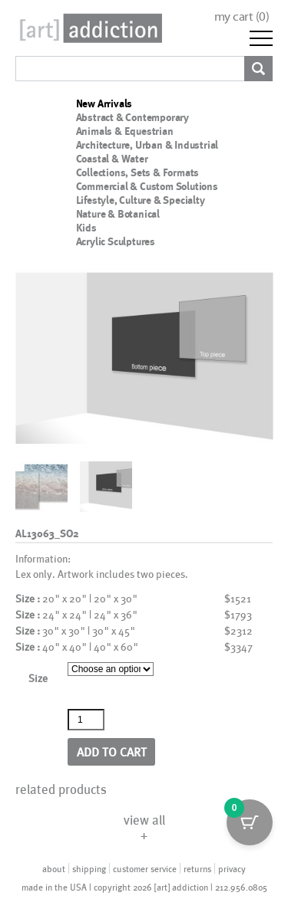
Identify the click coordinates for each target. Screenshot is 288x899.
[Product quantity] (86, 719)
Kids (86, 227)
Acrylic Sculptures (115, 241)
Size (38, 677)
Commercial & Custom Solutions (147, 186)
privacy (232, 868)
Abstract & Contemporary (132, 117)
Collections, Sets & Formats (138, 172)
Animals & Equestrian (125, 131)
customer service (145, 868)
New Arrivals (104, 103)
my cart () (242, 16)
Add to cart (112, 751)
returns (197, 868)
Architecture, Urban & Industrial (147, 145)
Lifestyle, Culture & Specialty (140, 200)
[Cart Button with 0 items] (250, 822)
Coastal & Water (112, 159)
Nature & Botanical (118, 214)
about (53, 868)
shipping (89, 868)
